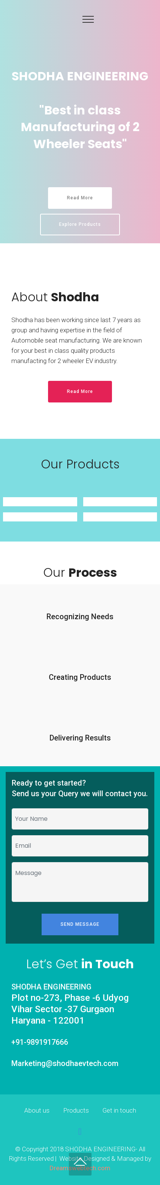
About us (37, 1110)
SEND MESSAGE (80, 924)
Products (76, 1110)
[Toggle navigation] (88, 19)
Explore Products (80, 224)
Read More (80, 197)
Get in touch (119, 1110)
